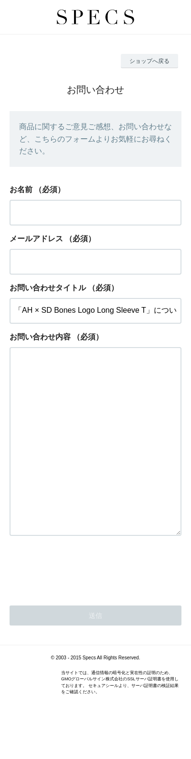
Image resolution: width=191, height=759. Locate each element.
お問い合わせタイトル (48, 288)
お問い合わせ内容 (40, 337)
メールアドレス (36, 239)
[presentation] (82, 606)
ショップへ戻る (149, 61)
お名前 (21, 189)
